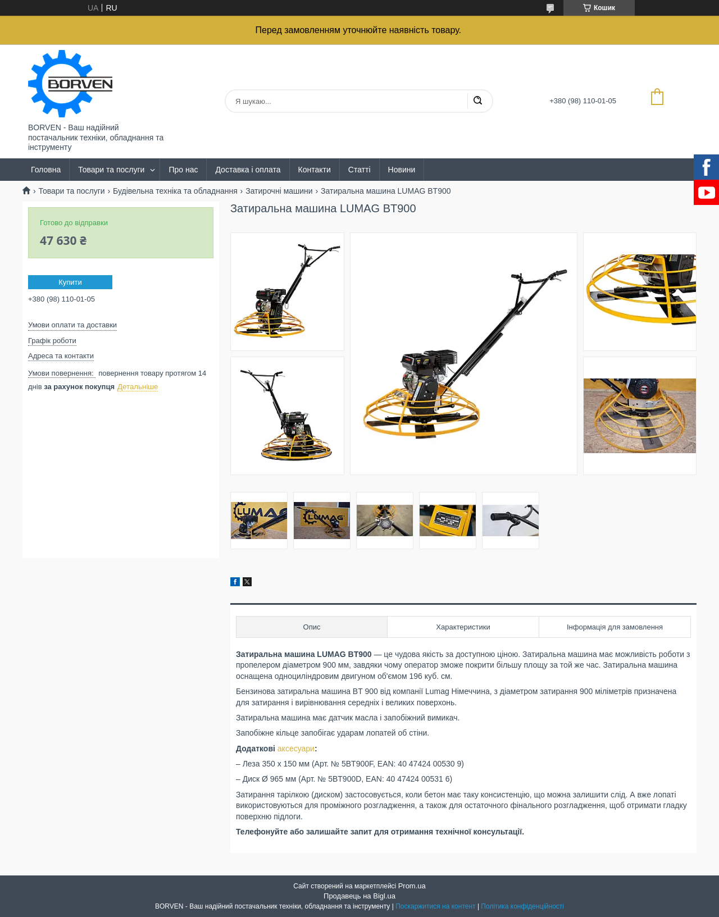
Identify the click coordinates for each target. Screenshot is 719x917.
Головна (46, 169)
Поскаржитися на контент (435, 906)
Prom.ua (412, 886)
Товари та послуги (111, 169)
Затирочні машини (278, 190)
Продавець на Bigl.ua (359, 896)
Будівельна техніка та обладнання (175, 190)
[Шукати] (477, 101)
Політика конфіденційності (522, 906)
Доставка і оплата (247, 169)
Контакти (314, 169)
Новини (402, 169)
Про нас (183, 169)
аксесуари (296, 748)
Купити (70, 282)
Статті (359, 169)
